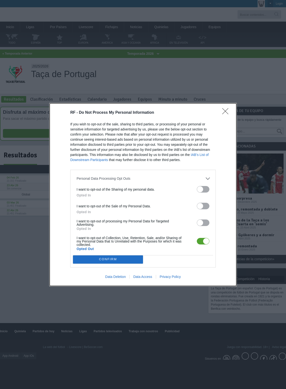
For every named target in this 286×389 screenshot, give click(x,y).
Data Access (142, 277)
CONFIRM (108, 259)
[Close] (226, 112)
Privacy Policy (170, 277)
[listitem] (143, 178)
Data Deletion (115, 277)
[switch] (203, 189)
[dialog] (143, 194)
